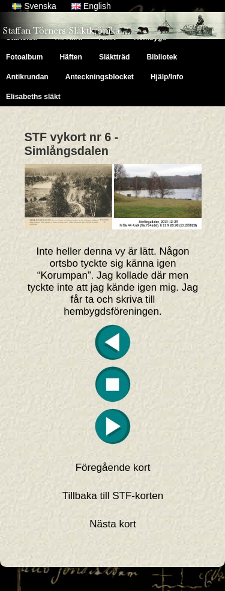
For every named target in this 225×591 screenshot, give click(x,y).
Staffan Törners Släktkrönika (60, 30)
